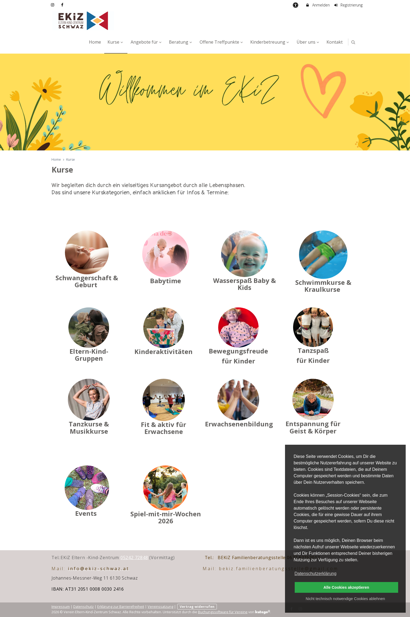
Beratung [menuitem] (181, 42)
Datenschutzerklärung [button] (315, 573)
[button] (353, 42)
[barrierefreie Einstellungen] (296, 5)
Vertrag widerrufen (197, 606)
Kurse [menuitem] (115, 42)
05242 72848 (134, 557)
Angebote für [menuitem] (147, 42)
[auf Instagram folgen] (53, 4)
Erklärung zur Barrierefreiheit (120, 606)
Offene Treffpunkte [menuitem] (222, 42)
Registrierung (348, 5)
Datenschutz (83, 606)
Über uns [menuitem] (308, 42)
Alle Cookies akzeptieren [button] (346, 587)
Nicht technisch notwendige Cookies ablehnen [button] (345, 599)
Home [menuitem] (95, 42)
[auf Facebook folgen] (63, 4)
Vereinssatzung (160, 606)
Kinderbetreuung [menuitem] (270, 42)
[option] (205, 102)
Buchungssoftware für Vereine (223, 612)
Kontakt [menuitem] (334, 42)
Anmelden (317, 5)
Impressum (60, 606)
